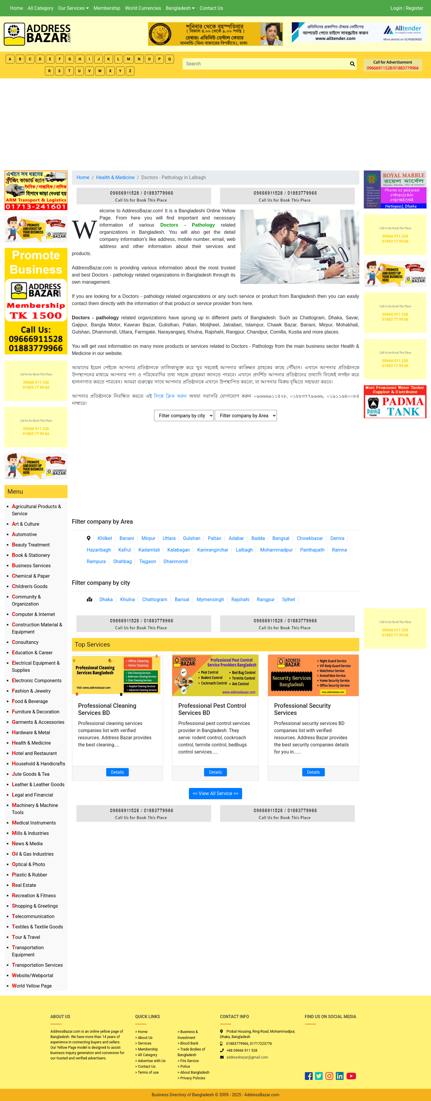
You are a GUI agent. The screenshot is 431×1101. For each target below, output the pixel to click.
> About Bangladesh (193, 1072)
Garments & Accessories (38, 722)
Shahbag (122, 561)
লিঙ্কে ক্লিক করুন (170, 396)
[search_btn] (352, 64)
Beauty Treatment (31, 545)
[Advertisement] (215, 123)
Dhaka (106, 599)
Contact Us (211, 8)
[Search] (266, 63)
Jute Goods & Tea (31, 774)
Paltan (214, 538)
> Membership (146, 1049)
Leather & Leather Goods (38, 784)
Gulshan (191, 538)
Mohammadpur (276, 550)
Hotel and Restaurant (34, 753)
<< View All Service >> (216, 793)
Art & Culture (25, 524)
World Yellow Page (32, 986)
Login (396, 8)
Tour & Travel (26, 937)
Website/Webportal (32, 975)
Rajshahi (240, 599)
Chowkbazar (310, 538)
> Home (141, 1032)
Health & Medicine (31, 743)
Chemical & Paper (31, 576)
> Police (184, 1066)
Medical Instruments (34, 823)
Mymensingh (210, 599)
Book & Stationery (31, 555)
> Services (143, 1043)
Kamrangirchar (212, 550)
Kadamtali (149, 550)
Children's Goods (30, 586)
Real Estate (24, 885)
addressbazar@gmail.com (247, 1057)
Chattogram (154, 599)
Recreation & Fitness (34, 895)
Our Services (73, 8)
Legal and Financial (32, 795)
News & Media (27, 843)
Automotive (24, 534)
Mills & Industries (30, 833)
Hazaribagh (99, 550)
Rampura (96, 561)
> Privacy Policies (191, 1078)
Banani (127, 538)
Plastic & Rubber (29, 875)
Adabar (236, 538)
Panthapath (312, 550)
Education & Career (32, 652)
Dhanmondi (176, 561)
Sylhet (288, 599)
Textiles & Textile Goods (37, 927)
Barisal (182, 599)
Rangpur (266, 599)
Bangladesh (180, 8)
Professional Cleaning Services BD (107, 709)
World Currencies (143, 8)
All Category (40, 8)
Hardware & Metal (31, 732)
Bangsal (280, 538)
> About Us (144, 1038)
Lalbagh (244, 550)
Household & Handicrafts (38, 764)
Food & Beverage (30, 701)
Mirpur (149, 538)
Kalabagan (178, 550)
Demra (337, 538)
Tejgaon (147, 561)
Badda (258, 538)
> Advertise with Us (150, 1061)
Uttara (169, 538)
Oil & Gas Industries (33, 854)
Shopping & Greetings (35, 906)
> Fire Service (188, 1061)
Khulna (127, 599)
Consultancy (25, 642)
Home (16, 8)
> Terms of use (147, 1072)
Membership (107, 8)
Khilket (105, 538)
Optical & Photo (28, 864)
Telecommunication (33, 916)
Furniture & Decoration (35, 712)
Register (414, 8)
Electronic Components (37, 680)
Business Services (31, 565)
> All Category (146, 1055)
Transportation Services (37, 965)
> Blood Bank (188, 1043)
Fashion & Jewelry (31, 691)
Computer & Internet (33, 614)
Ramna (339, 550)
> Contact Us (145, 1066)
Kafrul (124, 550)
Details (117, 772)
